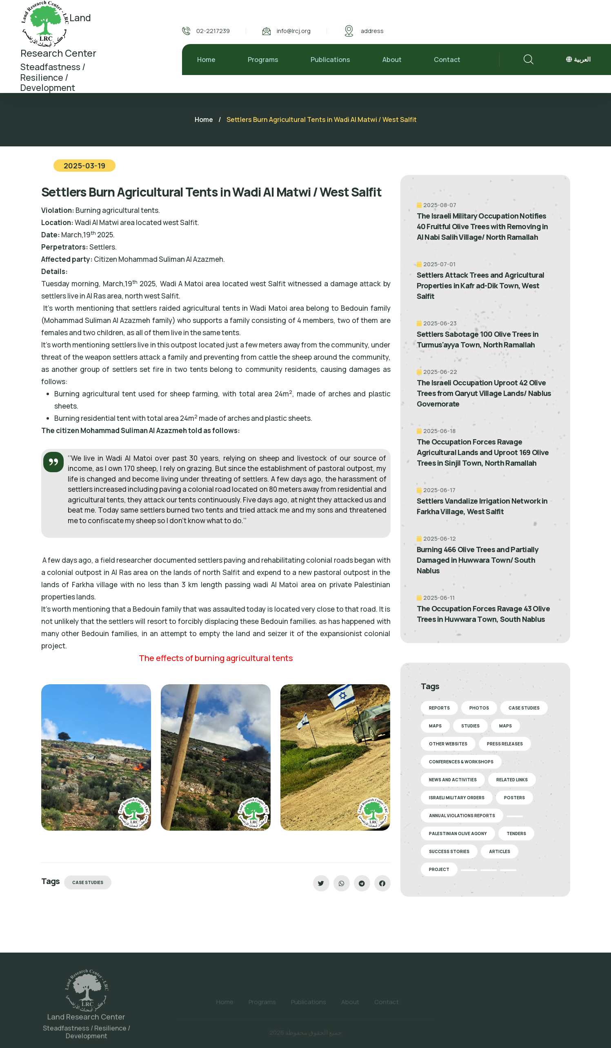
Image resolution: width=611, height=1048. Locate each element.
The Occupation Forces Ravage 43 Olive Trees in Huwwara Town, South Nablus (483, 614)
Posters (514, 797)
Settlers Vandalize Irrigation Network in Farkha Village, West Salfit (482, 506)
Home (206, 59)
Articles (499, 851)
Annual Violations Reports (462, 815)
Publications (330, 59)
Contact (447, 59)
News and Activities (453, 780)
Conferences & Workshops (461, 762)
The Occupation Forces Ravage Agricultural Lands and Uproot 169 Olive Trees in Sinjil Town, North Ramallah (483, 452)
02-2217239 (213, 31)
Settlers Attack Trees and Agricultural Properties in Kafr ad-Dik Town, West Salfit (480, 285)
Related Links (512, 780)
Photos (479, 708)
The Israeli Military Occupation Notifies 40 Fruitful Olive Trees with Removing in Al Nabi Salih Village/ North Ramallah (482, 226)
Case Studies (87, 882)
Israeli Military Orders (456, 797)
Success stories (449, 851)
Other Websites (448, 744)
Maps (435, 726)
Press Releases (505, 744)
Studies (470, 726)
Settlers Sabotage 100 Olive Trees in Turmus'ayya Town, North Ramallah (478, 339)
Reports (439, 708)
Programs (263, 59)
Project (439, 869)
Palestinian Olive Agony (458, 833)
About (392, 59)
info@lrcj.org (294, 31)
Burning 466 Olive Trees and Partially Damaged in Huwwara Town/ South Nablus (477, 559)
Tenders (516, 833)
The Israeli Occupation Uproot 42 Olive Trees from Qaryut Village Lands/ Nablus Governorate (484, 393)
